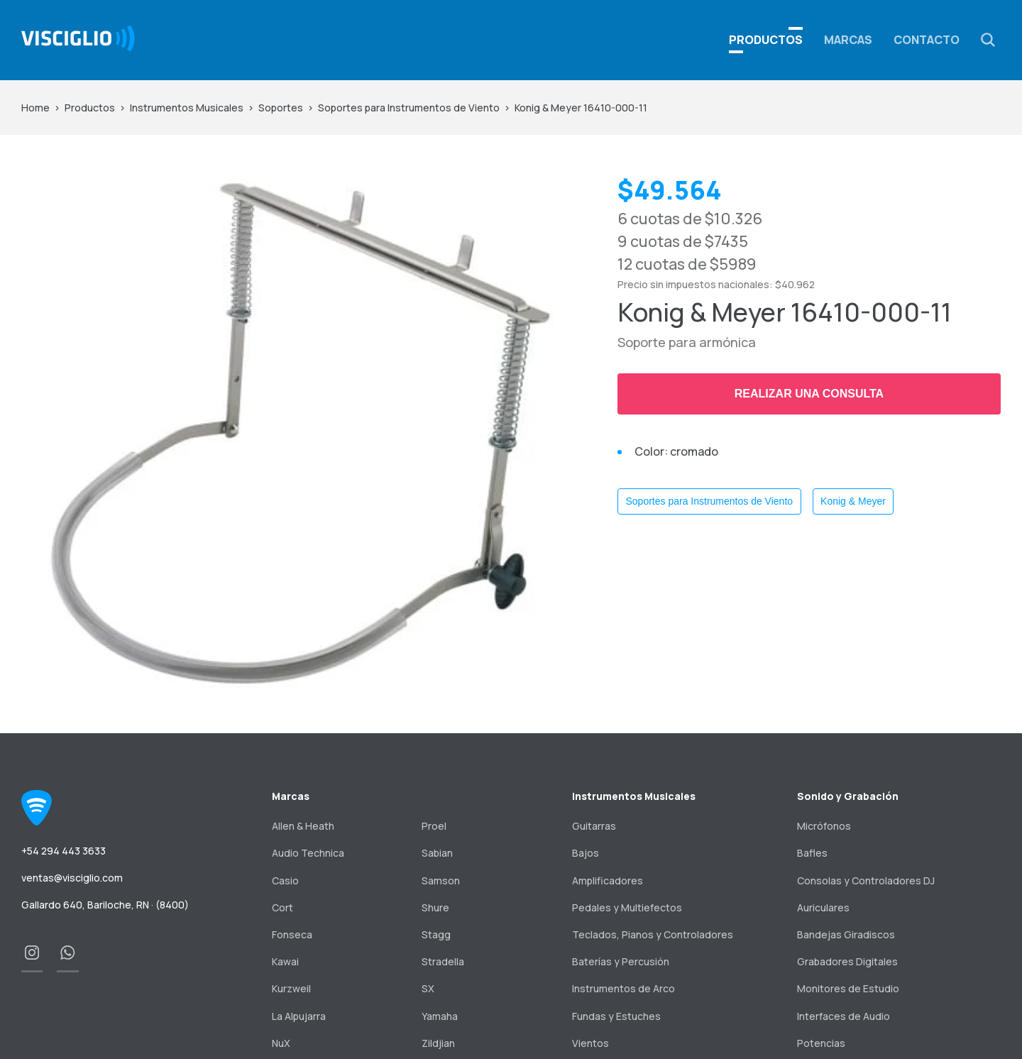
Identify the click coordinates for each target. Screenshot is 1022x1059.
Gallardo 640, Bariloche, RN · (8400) (105, 904)
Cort (282, 907)
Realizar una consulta (809, 394)
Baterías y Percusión (620, 961)
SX (428, 988)
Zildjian (438, 1043)
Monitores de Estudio (848, 988)
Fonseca (292, 934)
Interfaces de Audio (843, 1016)
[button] (988, 40)
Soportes (280, 107)
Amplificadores (607, 880)
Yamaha (440, 1016)
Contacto (927, 40)
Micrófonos (824, 826)
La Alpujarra (299, 1016)
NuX (281, 1043)
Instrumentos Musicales (186, 107)
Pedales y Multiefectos (627, 907)
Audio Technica (308, 853)
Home (35, 107)
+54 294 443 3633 (63, 850)
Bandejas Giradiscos (846, 934)
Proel (434, 826)
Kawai (285, 961)
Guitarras (594, 826)
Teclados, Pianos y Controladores (652, 934)
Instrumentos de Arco (623, 988)
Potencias (821, 1043)
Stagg (436, 934)
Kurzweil (291, 988)
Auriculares (823, 907)
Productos (90, 107)
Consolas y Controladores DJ (866, 880)
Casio (285, 880)
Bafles (812, 853)
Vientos (590, 1043)
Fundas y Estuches (616, 1016)
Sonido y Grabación (848, 796)
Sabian (437, 853)
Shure (435, 907)
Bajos (585, 853)
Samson (441, 880)
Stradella (443, 961)
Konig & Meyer (853, 501)
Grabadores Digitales (847, 961)
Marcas (848, 40)
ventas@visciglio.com (72, 877)
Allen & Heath (303, 826)
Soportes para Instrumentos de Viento (409, 107)
